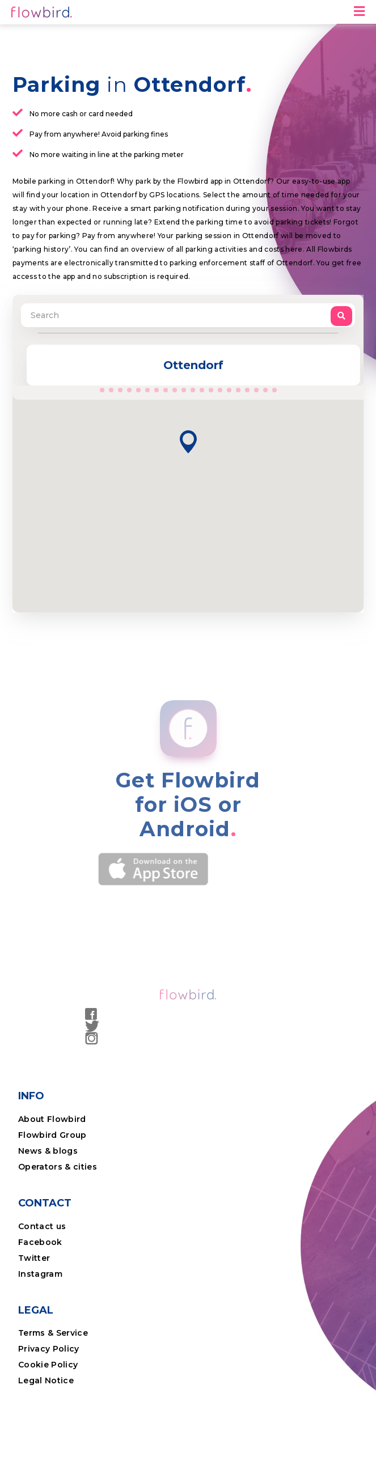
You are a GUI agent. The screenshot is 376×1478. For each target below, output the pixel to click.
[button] (188, 442)
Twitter (34, 1258)
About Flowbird (52, 1119)
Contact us (42, 1226)
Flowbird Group (52, 1135)
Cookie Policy (48, 1365)
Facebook (40, 1242)
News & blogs (48, 1151)
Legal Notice (46, 1380)
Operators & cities (57, 1167)
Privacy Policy (48, 1349)
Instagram (40, 1274)
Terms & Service (53, 1333)
